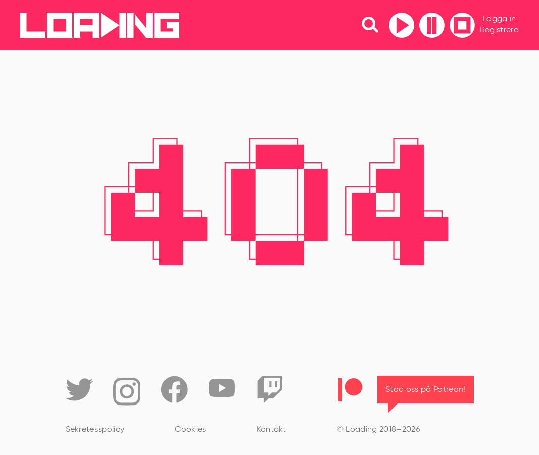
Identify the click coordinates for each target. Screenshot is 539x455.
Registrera (499, 30)
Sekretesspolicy (95, 430)
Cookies (190, 430)
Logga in (499, 19)
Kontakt (271, 430)
